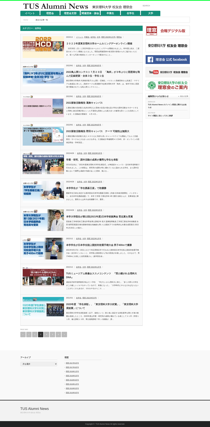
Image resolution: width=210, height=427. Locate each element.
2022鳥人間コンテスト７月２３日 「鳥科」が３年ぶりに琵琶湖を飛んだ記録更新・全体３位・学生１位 (103, 74)
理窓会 (50, 13)
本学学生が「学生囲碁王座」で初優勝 (86, 188)
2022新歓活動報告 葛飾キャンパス (84, 103)
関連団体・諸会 (90, 13)
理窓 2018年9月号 (72, 380)
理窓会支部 (70, 13)
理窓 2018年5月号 (72, 376)
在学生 (130, 13)
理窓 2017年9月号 (72, 367)
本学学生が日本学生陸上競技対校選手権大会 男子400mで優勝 (99, 245)
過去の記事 (184, 96)
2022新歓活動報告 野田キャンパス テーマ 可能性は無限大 (97, 131)
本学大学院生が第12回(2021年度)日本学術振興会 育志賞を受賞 (99, 216)
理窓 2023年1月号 (108, 37)
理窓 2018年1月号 (72, 371)
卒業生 (110, 13)
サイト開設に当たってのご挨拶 (160, 116)
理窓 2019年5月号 (72, 388)
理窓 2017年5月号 (72, 363)
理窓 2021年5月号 (89, 298)
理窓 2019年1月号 (72, 384)
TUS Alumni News (34, 409)
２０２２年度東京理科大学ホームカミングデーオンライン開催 (99, 43)
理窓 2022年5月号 (95, 153)
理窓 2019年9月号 (72, 393)
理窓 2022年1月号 (94, 239)
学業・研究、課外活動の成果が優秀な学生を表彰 (92, 159)
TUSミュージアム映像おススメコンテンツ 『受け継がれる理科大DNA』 (101, 275)
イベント (30, 13)
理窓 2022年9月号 (94, 66)
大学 (150, 13)
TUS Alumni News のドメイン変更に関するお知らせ (167, 106)
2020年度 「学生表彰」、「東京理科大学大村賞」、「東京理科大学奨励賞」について (102, 306)
